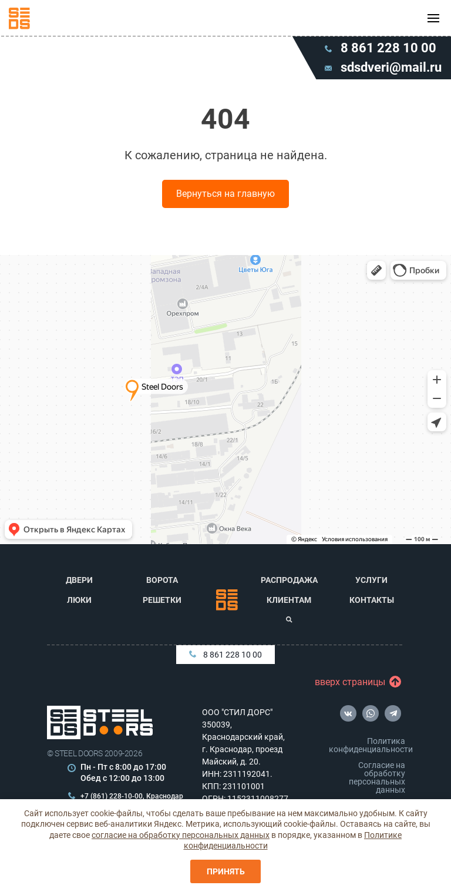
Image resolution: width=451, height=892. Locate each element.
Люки (79, 600)
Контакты (371, 600)
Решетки (162, 600)
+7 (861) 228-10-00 (111, 796)
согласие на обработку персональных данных (181, 835)
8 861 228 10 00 (225, 654)
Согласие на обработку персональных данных (377, 777)
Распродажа (289, 580)
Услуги (371, 580)
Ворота (162, 580)
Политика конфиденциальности (369, 745)
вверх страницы (353, 682)
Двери (79, 580)
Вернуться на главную (225, 193)
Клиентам (289, 600)
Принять (226, 871)
